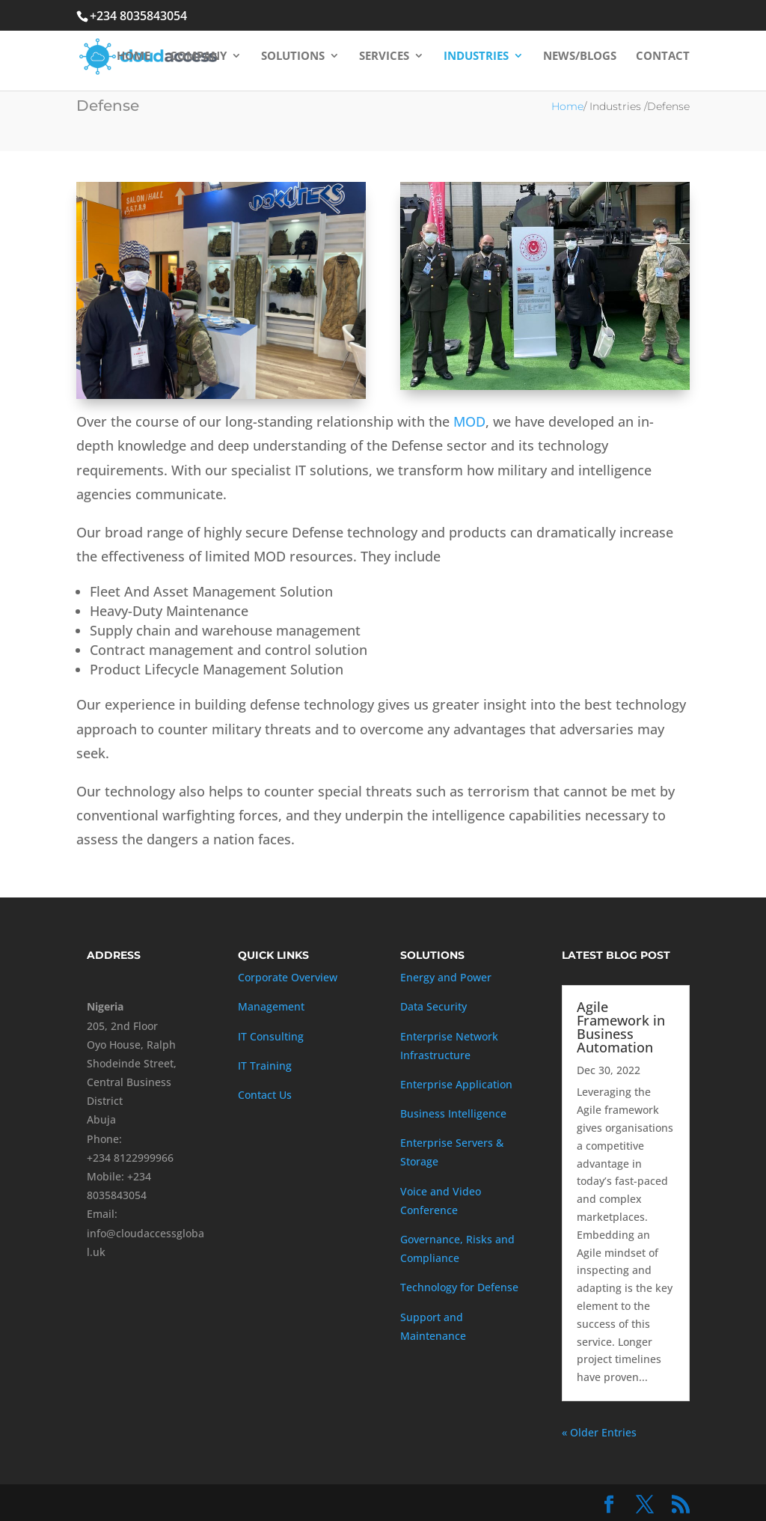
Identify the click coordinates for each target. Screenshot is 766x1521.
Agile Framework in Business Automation (621, 1027)
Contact (663, 58)
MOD (469, 421)
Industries (476, 58)
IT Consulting (271, 1036)
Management (271, 1006)
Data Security (433, 1006)
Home (133, 58)
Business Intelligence (453, 1113)
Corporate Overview (287, 977)
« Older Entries (599, 1432)
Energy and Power (445, 977)
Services (384, 58)
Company (198, 58)
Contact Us (265, 1095)
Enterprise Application (456, 1084)
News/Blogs (579, 58)
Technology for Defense (459, 1287)
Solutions (293, 58)
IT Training (265, 1065)
